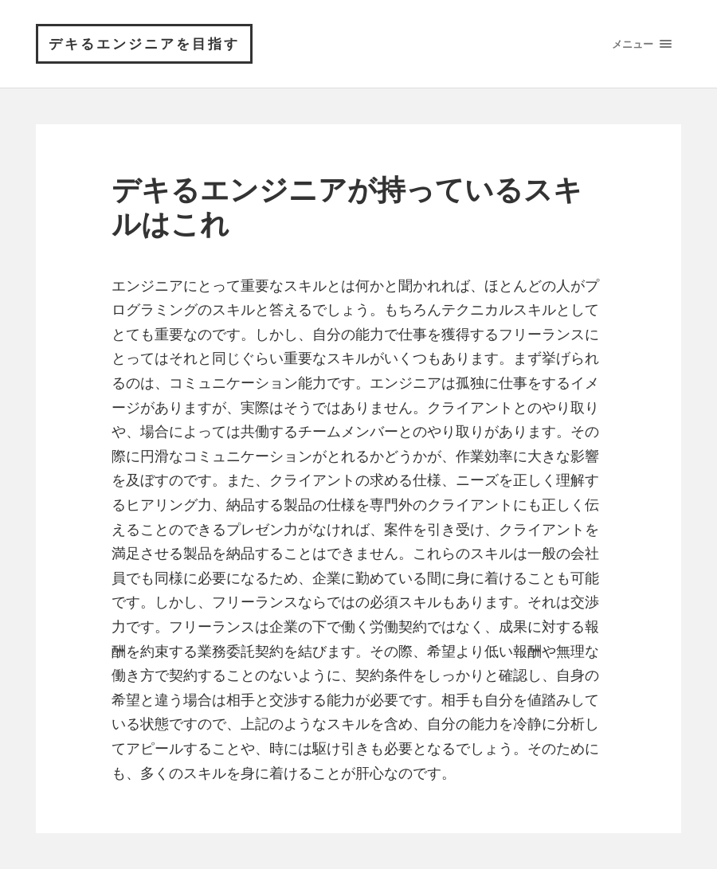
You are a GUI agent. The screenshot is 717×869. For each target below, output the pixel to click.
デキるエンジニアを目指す (144, 43)
